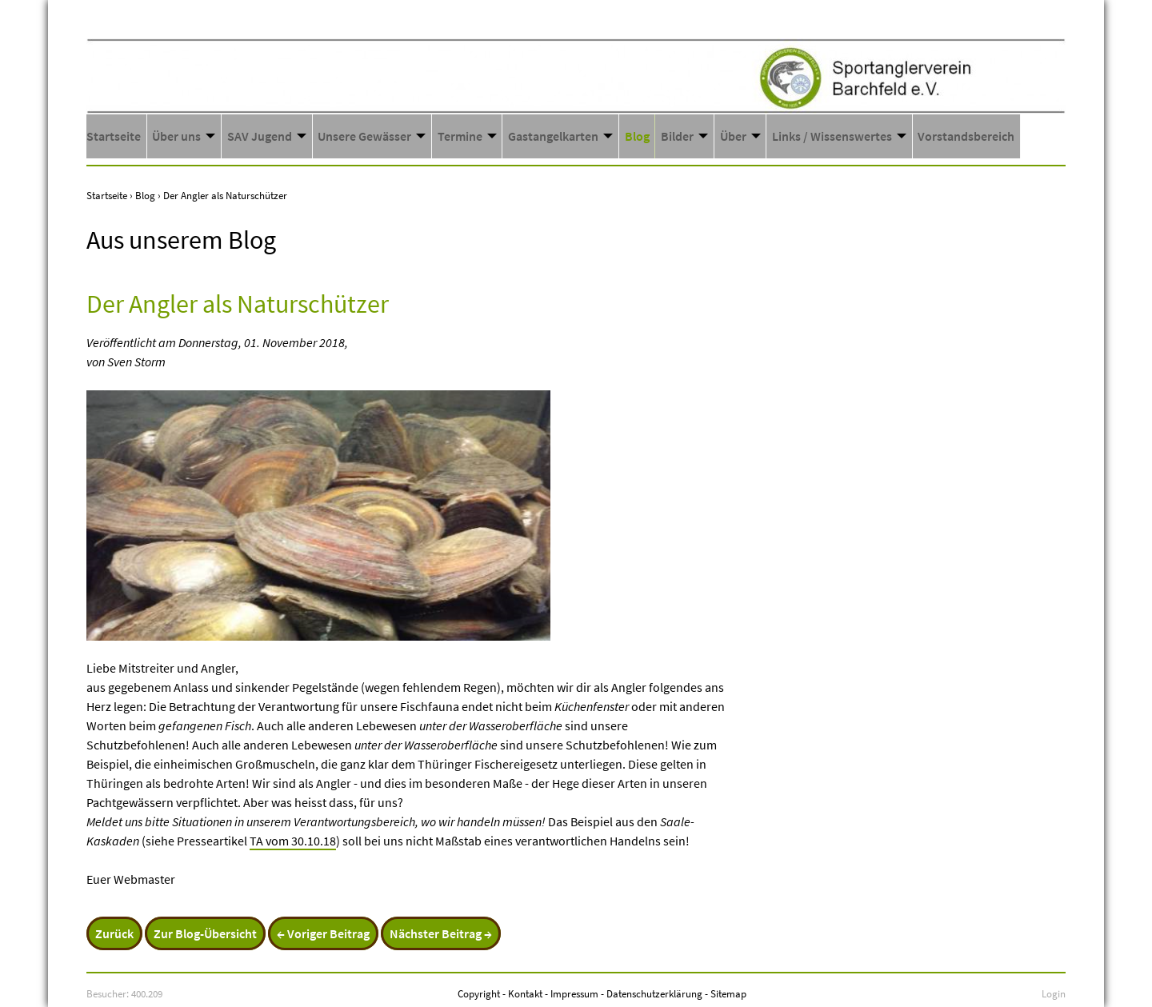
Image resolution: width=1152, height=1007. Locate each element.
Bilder (677, 136)
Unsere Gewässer (364, 136)
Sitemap (728, 993)
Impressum (574, 993)
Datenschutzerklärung (654, 993)
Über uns (176, 136)
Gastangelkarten (553, 136)
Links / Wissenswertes (832, 136)
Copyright (479, 993)
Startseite (113, 136)
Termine (460, 136)
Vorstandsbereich (966, 136)
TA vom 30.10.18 (293, 841)
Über (733, 136)
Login (1054, 993)
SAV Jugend (259, 136)
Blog (637, 136)
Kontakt (525, 993)
